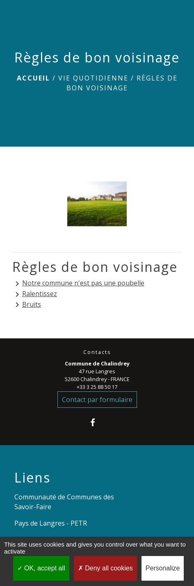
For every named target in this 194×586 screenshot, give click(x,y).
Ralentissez (34, 294)
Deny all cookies (105, 568)
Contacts (97, 352)
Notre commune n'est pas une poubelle (78, 283)
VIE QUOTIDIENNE (93, 78)
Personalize (163, 568)
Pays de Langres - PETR (50, 523)
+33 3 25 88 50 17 (97, 387)
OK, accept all (41, 568)
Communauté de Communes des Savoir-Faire (64, 501)
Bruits (26, 305)
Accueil (33, 78)
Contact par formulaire (97, 399)
